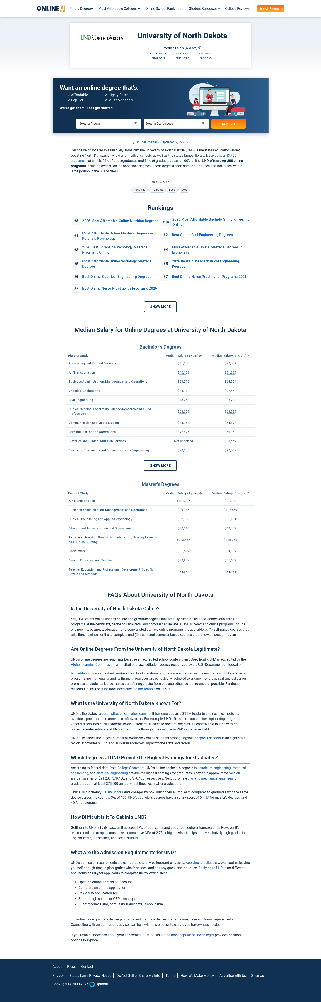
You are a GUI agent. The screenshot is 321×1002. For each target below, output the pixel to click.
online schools (144, 689)
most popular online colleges (192, 935)
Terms (170, 975)
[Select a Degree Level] (176, 124)
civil (191, 778)
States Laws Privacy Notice (90, 975)
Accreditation (80, 673)
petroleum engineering (214, 768)
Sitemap (257, 975)
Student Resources (203, 9)
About (57, 967)
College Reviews (237, 9)
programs (157, 189)
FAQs (184, 189)
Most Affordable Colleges (117, 9)
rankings (139, 189)
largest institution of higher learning (123, 714)
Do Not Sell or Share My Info (138, 975)
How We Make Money (197, 975)
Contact (87, 967)
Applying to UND (210, 868)
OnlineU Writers (147, 142)
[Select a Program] (108, 124)
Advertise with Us (232, 975)
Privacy (58, 975)
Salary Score (111, 792)
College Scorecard (130, 768)
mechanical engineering (219, 778)
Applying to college (200, 863)
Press (71, 967)
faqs (172, 189)
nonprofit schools (207, 738)
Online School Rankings (163, 9)
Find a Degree (80, 9)
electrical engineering (112, 773)
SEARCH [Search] (228, 124)
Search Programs (271, 8)
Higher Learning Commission (92, 664)
